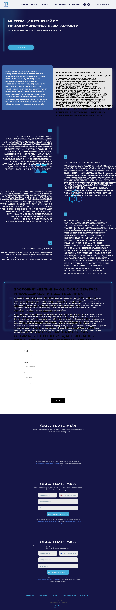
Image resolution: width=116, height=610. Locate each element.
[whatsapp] (88, 4)
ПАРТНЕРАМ (59, 4)
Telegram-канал (69, 595)
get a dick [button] (21, 47)
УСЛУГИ (35, 4)
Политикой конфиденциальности (47, 463)
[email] (58, 501)
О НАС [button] (45, 4)
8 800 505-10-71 (103, 4)
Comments (28, 384)
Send (58, 401)
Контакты (84, 595)
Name (26, 362)
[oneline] (58, 508)
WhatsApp (30, 595)
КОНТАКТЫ (74, 4)
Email (26, 351)
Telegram (43, 595)
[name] (47, 495)
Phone (26, 373)
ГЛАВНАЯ (23, 4)
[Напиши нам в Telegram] (84, 4)
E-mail (55, 595)
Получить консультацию (58, 514)
